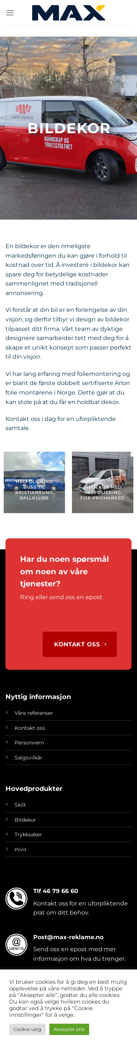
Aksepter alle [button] (69, 1029)
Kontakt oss (30, 728)
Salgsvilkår (28, 757)
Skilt (20, 805)
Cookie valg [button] (27, 1029)
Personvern (29, 742)
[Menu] (9, 13)
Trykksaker (28, 834)
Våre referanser (34, 713)
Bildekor (25, 820)
